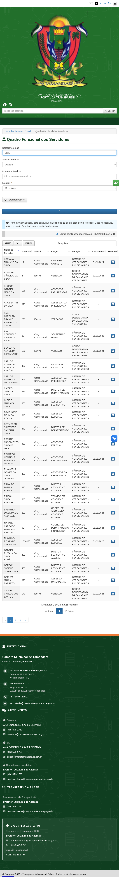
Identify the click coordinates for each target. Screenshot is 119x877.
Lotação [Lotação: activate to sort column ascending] (76, 251)
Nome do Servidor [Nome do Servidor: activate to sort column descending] (8, 251)
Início (29, 131)
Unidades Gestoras (14, 131)
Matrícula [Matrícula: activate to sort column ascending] (26, 251)
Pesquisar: (87, 243)
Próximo (69, 611)
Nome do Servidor (11, 171)
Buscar (110, 111)
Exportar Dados (14, 199)
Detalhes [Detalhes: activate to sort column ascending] (112, 251)
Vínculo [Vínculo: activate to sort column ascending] (38, 251)
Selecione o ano (10, 148)
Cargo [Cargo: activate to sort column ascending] (54, 251)
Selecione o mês (11, 159)
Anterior (49, 611)
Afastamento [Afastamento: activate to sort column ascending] (98, 251)
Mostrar (7, 183)
